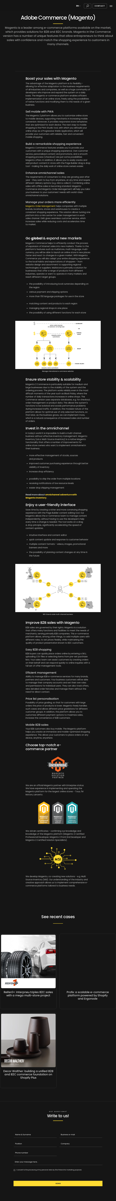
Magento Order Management (41, 206)
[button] (79, 6)
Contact (100, 6)
